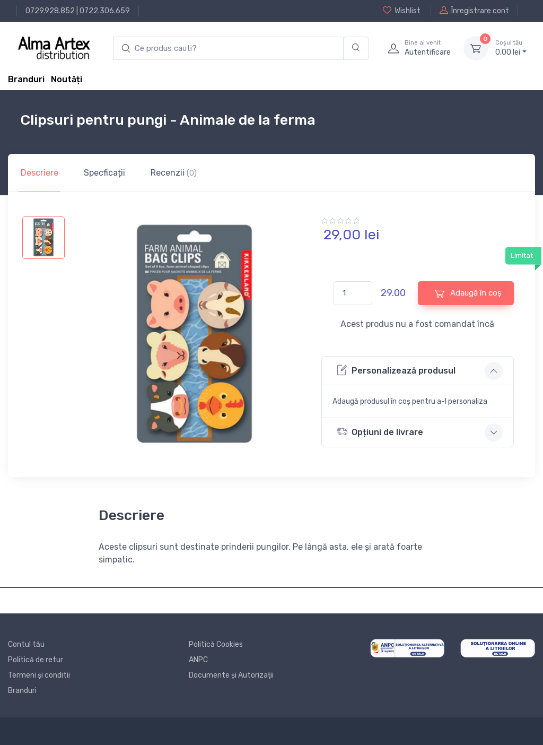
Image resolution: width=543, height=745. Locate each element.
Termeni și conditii (39, 675)
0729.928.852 (50, 10)
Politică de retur (35, 659)
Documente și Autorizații (231, 675)
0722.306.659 (105, 10)
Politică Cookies (216, 644)
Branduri (26, 79)
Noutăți (66, 79)
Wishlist (402, 10)
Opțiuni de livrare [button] (380, 431)
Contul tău (26, 644)
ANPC (198, 659)
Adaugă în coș (468, 293)
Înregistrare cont (474, 10)
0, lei (511, 48)
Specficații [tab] (104, 173)
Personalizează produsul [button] (396, 370)
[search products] (228, 48)
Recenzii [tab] (174, 173)
